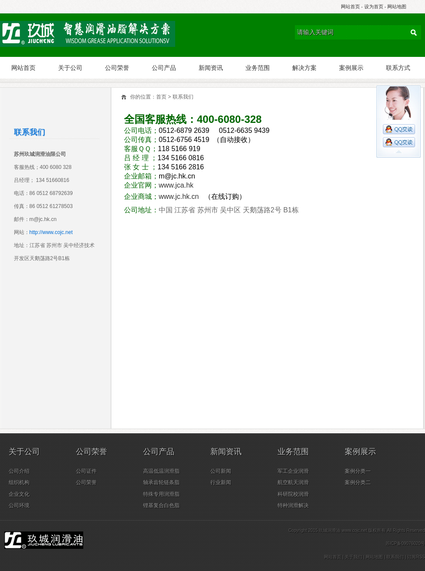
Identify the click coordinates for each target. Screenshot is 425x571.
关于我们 (353, 556)
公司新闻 (220, 471)
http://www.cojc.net (51, 232)
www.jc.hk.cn (180, 196)
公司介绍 (19, 471)
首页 (161, 97)
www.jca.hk (177, 185)
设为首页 (373, 6)
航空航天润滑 (293, 482)
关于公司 (70, 67)
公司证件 (86, 471)
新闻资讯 (211, 67)
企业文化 (19, 494)
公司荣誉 (117, 67)
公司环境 (19, 505)
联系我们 (183, 97)
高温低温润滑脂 (161, 471)
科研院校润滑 (293, 494)
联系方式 (398, 67)
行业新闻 (220, 482)
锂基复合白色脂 (161, 505)
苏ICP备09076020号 (405, 543)
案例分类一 (358, 471)
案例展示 (351, 67)
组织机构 (19, 482)
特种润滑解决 (293, 505)
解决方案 (304, 67)
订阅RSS (416, 556)
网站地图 (396, 6)
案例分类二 (358, 482)
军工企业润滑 (293, 471)
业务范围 (257, 67)
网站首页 (350, 6)
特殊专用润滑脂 (161, 494)
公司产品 (164, 67)
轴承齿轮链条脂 (161, 482)
